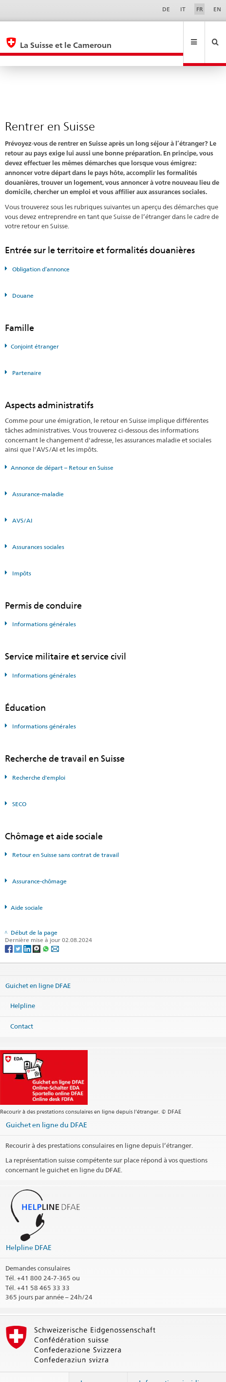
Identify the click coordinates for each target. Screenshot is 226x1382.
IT (183, 9)
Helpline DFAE (29, 1226)
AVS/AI (22, 499)
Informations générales (43, 603)
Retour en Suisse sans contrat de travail (65, 833)
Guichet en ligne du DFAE (46, 1103)
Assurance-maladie (37, 473)
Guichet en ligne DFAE (38, 964)
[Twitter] (18, 927)
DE (166, 9)
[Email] (55, 927)
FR (199, 9)
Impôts (21, 552)
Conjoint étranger (35, 325)
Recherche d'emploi (38, 756)
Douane (22, 274)
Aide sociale (27, 886)
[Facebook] (9, 927)
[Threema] (37, 927)
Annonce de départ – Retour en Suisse (62, 446)
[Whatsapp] (46, 927)
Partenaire (26, 351)
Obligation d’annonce (40, 248)
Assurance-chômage (39, 860)
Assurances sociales (37, 525)
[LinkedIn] (28, 927)
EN (217, 9)
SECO (18, 783)
